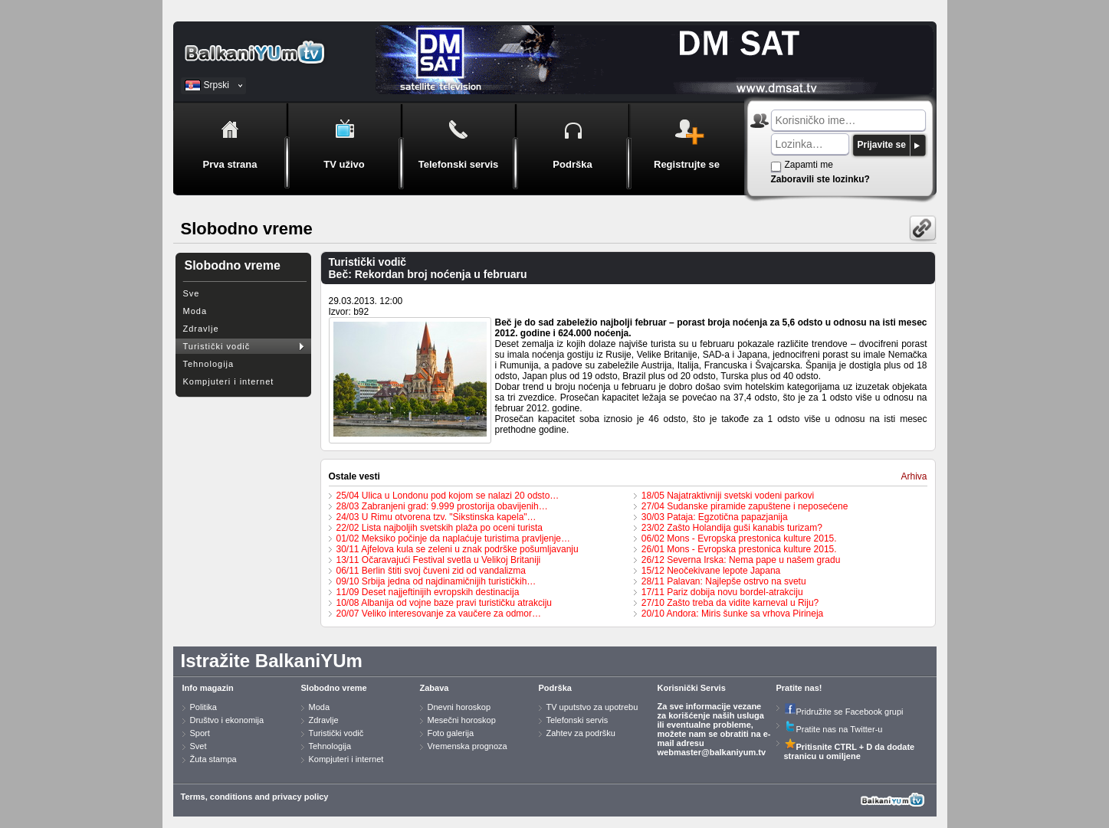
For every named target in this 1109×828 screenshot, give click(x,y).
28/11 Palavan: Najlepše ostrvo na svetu (723, 581)
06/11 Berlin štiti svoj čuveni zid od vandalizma (431, 570)
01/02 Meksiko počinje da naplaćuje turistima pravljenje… (453, 538)
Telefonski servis (577, 720)
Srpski (216, 85)
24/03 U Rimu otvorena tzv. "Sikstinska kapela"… (436, 517)
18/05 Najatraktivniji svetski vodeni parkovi (727, 495)
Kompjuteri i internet (228, 381)
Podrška (555, 687)
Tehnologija (209, 363)
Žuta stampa (213, 759)
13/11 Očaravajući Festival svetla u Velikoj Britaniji (438, 560)
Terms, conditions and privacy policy (255, 796)
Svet (198, 746)
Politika (203, 707)
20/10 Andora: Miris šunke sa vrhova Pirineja (732, 613)
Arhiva (914, 476)
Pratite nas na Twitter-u (833, 729)
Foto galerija (451, 733)
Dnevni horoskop (459, 707)
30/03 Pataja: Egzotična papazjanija (714, 517)
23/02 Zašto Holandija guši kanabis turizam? (731, 527)
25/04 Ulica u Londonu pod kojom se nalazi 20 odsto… (447, 495)
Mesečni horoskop (462, 720)
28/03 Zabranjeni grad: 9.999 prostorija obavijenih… (442, 506)
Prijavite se (882, 144)
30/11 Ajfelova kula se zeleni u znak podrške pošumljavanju (457, 549)
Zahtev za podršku (581, 733)
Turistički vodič (217, 346)
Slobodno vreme (334, 687)
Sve (191, 293)
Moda (195, 311)
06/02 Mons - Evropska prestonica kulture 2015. (739, 538)
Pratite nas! (799, 687)
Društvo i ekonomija (227, 720)
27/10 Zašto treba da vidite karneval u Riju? (730, 602)
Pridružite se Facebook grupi (844, 711)
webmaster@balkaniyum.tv (712, 752)
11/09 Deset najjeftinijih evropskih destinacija (428, 592)
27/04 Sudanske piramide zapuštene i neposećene (744, 506)
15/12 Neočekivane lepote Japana (710, 570)
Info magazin (208, 687)
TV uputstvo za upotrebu (592, 707)
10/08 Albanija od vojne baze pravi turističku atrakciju (444, 602)
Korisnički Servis (692, 687)
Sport (200, 733)
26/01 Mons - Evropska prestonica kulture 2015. (739, 549)
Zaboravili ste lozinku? (820, 179)
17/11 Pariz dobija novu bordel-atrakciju (722, 592)
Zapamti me (809, 164)
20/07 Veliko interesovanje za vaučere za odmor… (439, 613)
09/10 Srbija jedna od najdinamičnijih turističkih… (436, 581)
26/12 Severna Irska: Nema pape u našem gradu (741, 560)
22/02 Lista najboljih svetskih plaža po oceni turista (439, 527)
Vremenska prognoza (467, 746)
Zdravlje (201, 328)
